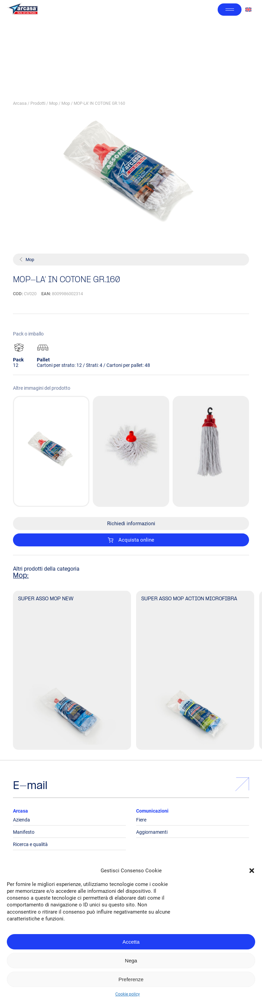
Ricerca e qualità (30, 844)
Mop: (21, 576)
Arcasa (20, 103)
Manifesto (23, 832)
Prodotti (37, 103)
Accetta (131, 942)
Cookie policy (127, 994)
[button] (251, 870)
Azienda (21, 819)
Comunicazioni (152, 811)
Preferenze (130, 979)
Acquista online (131, 540)
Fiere (141, 819)
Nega (131, 960)
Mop (53, 103)
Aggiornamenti (152, 832)
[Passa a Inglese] (248, 9)
